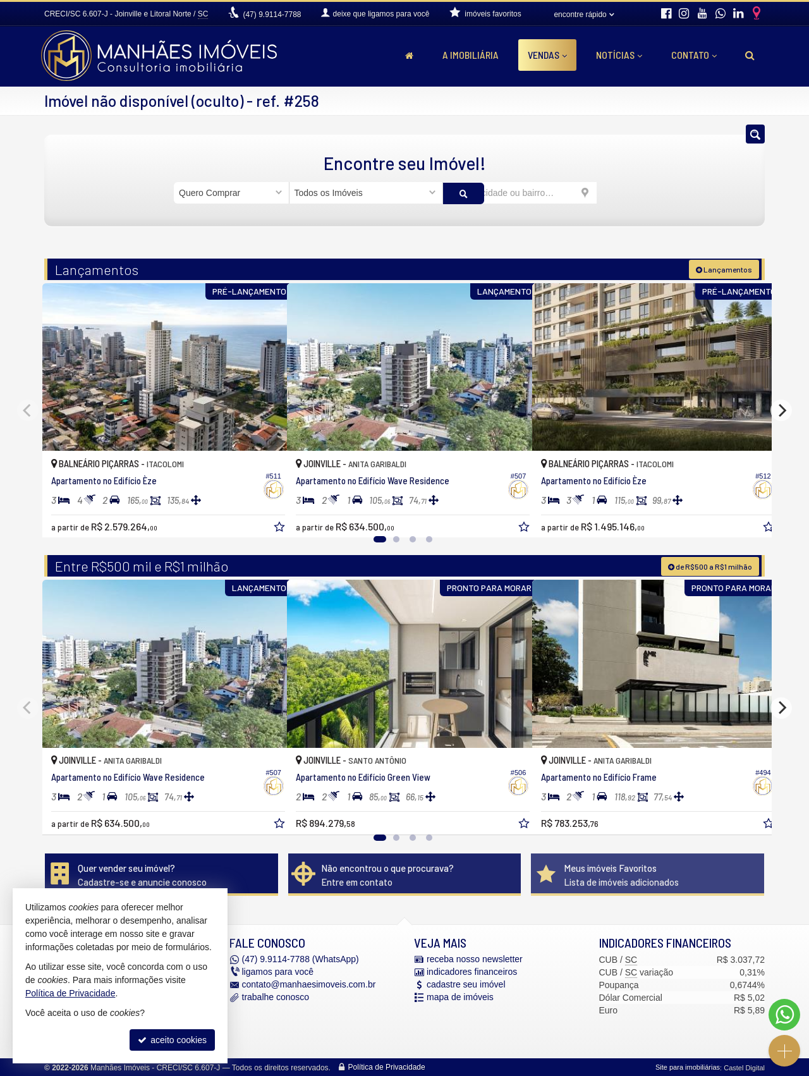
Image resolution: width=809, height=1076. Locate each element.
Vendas (547, 55)
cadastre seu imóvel (466, 984)
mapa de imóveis (460, 996)
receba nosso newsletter (475, 958)
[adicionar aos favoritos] (263, 516)
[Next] (781, 409)
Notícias (619, 55)
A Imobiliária (470, 55)
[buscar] (616, 193)
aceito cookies (172, 1040)
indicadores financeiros (472, 971)
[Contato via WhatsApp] (784, 1014)
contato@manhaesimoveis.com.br (309, 984)
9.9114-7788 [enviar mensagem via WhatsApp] (272, 14)
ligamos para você (278, 971)
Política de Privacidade (386, 1066)
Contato (694, 55)
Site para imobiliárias (687, 1066)
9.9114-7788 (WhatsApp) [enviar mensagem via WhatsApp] (300, 958)
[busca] (750, 55)
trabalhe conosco (276, 996)
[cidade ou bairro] (520, 193)
